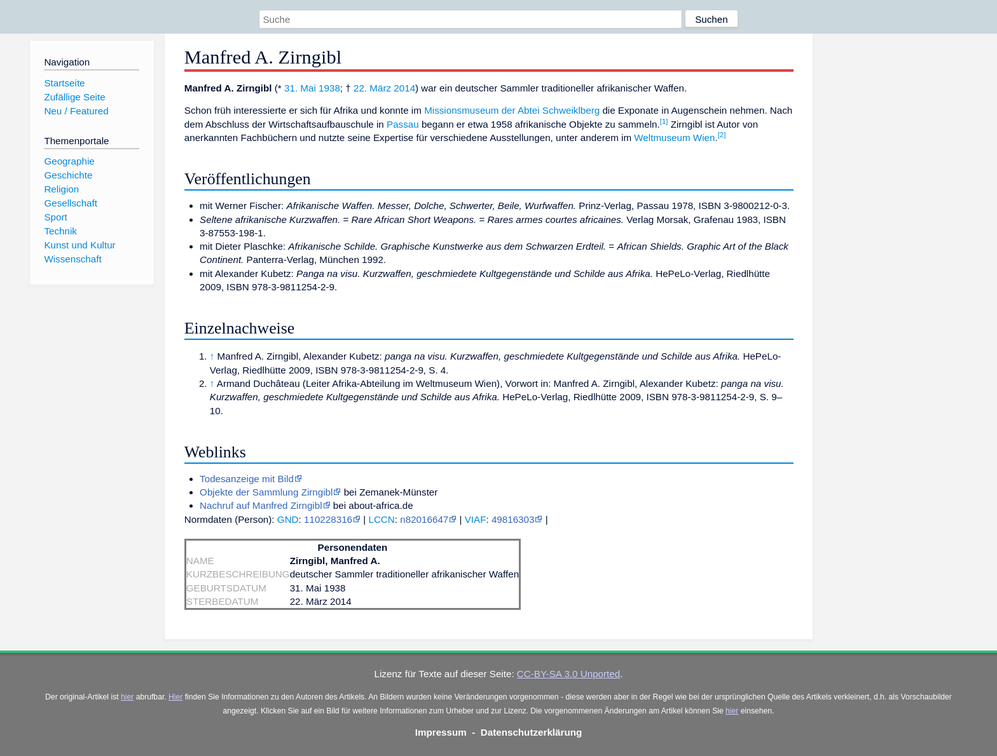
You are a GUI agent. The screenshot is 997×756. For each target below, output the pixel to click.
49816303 (513, 519)
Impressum (441, 732)
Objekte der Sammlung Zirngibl (266, 492)
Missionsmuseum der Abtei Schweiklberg (512, 110)
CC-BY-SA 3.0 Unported (568, 673)
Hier (175, 696)
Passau (403, 124)
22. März (372, 88)
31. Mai (300, 88)
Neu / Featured (76, 110)
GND (288, 519)
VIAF (475, 519)
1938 (329, 88)
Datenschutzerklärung (531, 732)
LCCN (381, 519)
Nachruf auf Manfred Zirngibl (261, 505)
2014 (404, 88)
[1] (664, 121)
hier (127, 696)
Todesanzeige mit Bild (247, 478)
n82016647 (424, 519)
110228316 (328, 519)
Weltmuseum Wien (674, 137)
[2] (722, 134)
